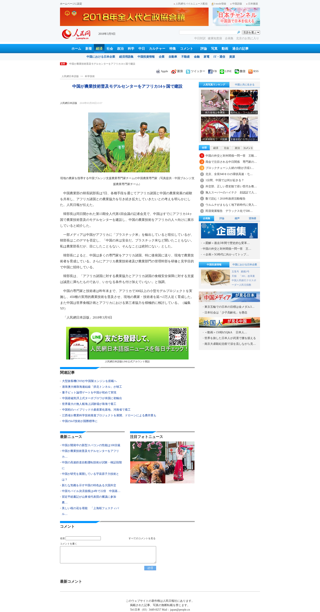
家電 (206, 56)
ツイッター (195, 71)
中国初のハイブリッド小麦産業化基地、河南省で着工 (96, 409)
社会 (110, 48)
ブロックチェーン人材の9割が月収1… (230, 168)
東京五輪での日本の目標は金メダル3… (229, 306)
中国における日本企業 (101, 56)
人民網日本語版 (70, 76)
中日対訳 (200, 38)
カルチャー (157, 48)
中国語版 (236, 3)
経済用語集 (126, 56)
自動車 (173, 56)
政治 (120, 48)
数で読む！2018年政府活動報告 (226, 198)
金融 (197, 56)
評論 (203, 48)
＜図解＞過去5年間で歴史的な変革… (226, 243)
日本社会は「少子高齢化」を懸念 (225, 312)
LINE (226, 71)
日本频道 (252, 3)
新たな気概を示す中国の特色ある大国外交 (89, 485)
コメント (186, 48)
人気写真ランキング (214, 84)
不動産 (185, 56)
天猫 (234, 276)
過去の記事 (240, 48)
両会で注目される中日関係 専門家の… (231, 161)
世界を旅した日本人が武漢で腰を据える (230, 338)
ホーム (76, 48)
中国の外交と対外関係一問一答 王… (227, 248)
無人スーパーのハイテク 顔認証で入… (231, 192)
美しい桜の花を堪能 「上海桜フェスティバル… (90, 511)
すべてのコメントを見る (142, 538)
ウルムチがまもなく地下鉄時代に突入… (231, 204)
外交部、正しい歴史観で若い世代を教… (231, 186)
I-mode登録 (219, 3)
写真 (214, 48)
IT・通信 (219, 56)
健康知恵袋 (215, 38)
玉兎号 (235, 271)
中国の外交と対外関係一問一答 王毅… (231, 155)
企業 (161, 56)
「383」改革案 (247, 276)
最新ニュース (71, 437)
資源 (232, 56)
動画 (225, 48)
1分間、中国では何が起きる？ (225, 180)
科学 (131, 48)
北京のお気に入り (247, 38)
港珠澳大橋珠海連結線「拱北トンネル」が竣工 (92, 386)
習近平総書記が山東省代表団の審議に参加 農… (90, 499)
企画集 (229, 38)
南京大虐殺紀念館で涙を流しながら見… (230, 343)
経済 (99, 48)
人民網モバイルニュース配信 (191, 3)
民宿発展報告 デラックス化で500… (229, 210)
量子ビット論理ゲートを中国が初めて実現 (89, 392)
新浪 (177, 71)
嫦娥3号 (245, 271)
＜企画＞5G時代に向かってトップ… (226, 254)
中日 (141, 48)
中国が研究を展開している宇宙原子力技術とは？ (90, 476)
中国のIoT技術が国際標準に (80, 421)
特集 (172, 48)
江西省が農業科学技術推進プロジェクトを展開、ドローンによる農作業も (109, 415)
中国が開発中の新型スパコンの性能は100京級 (94, 63)
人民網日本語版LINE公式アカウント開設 (127, 345)
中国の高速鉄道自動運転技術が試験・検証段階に (92, 465)
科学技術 (90, 76)
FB (212, 71)
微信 (240, 71)
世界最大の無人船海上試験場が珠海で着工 (89, 403)
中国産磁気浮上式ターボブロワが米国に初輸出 (92, 398)
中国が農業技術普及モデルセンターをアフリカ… (90, 453)
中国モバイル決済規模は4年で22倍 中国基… (91, 491)
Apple (162, 71)
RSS (253, 71)
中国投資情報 (146, 56)
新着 (88, 48)
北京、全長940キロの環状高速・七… (229, 174)
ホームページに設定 (71, 3)
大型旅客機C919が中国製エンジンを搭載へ (89, 381)
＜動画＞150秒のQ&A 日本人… (225, 332)
